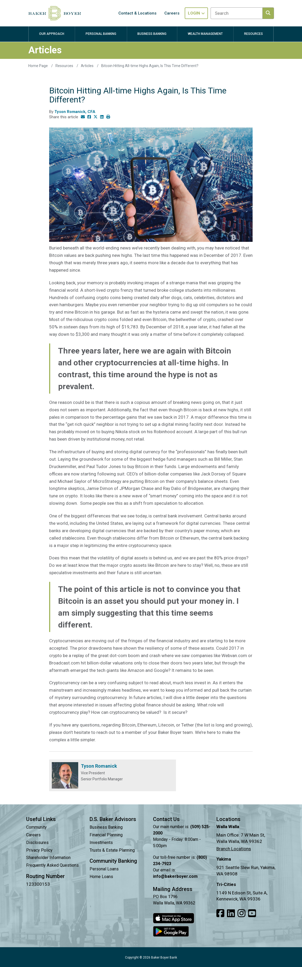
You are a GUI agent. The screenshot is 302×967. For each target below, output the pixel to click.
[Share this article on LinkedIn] (102, 117)
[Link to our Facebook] (220, 913)
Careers (33, 834)
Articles (87, 66)
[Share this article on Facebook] (89, 117)
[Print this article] (108, 117)
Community (36, 827)
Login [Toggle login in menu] (196, 13)
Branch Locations (233, 848)
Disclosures (37, 842)
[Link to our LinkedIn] (231, 913)
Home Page (38, 66)
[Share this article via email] (83, 117)
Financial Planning (106, 834)
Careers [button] (171, 13)
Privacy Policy (39, 850)
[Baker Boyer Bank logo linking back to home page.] (54, 13)
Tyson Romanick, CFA (74, 111)
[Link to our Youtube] (252, 913)
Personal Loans (104, 868)
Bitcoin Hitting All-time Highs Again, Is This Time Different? (149, 66)
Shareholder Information (48, 857)
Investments (101, 842)
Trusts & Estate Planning (112, 850)
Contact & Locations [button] (137, 13)
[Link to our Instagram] (241, 913)
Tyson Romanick (99, 766)
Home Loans (101, 876)
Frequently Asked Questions (52, 865)
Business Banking (106, 827)
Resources (64, 66)
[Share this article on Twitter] (95, 117)
